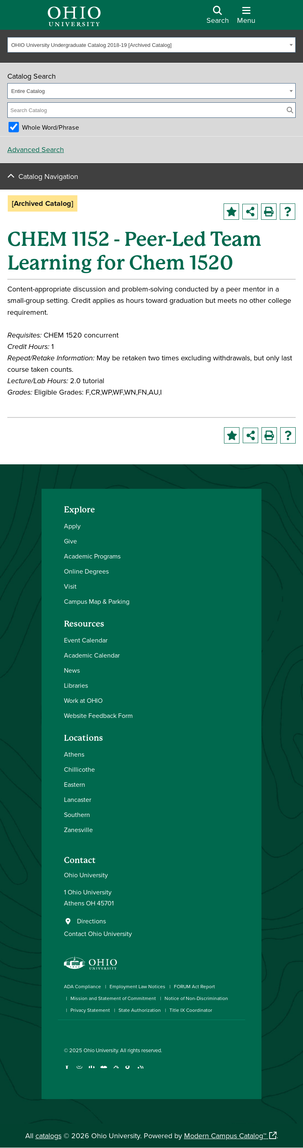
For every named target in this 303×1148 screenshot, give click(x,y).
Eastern (74, 784)
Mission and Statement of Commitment (113, 998)
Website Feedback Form (98, 715)
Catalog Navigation (48, 176)
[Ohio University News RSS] (140, 1071)
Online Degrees (86, 571)
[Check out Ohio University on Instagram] (79, 1071)
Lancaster (77, 799)
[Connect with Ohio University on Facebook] (67, 1071)
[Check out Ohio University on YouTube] (104, 1071)
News (72, 670)
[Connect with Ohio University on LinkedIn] (91, 1071)
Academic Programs (92, 556)
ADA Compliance (82, 986)
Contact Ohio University (98, 933)
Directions (91, 920)
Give (70, 540)
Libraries (76, 685)
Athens (74, 754)
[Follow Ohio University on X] (116, 1071)
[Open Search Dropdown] (217, 18)
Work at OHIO (83, 700)
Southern (77, 814)
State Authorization (140, 1010)
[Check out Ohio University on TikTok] (128, 1071)
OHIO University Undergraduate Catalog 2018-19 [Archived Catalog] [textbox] (91, 45)
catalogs (48, 1135)
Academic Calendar (92, 655)
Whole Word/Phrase (50, 127)
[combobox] (151, 45)
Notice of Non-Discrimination (196, 998)
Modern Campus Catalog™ (225, 1135)
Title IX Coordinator (190, 1010)
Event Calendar (86, 640)
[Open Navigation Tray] (246, 18)
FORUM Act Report (194, 986)
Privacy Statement (90, 1010)
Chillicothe (79, 769)
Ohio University (100, 1050)
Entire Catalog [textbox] (28, 91)
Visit (70, 586)
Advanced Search (35, 149)
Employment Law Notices (137, 986)
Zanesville (78, 829)
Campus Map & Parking (97, 601)
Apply (72, 525)
